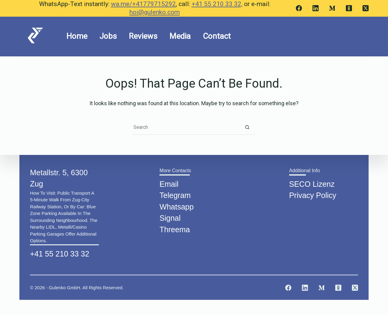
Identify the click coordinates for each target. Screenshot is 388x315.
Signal (170, 216)
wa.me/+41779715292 (143, 4)
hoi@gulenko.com (154, 12)
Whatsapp (176, 205)
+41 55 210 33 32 (59, 252)
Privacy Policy (312, 193)
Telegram (175, 193)
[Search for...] (186, 127)
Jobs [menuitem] (108, 36)
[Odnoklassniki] (349, 8)
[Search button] (247, 127)
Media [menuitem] (180, 36)
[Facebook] (299, 8)
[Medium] (332, 8)
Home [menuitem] (76, 36)
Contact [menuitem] (217, 36)
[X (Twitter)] (366, 8)
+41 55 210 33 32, (217, 4)
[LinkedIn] (316, 8)
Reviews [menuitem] (143, 36)
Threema (174, 228)
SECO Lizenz (312, 182)
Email (169, 182)
